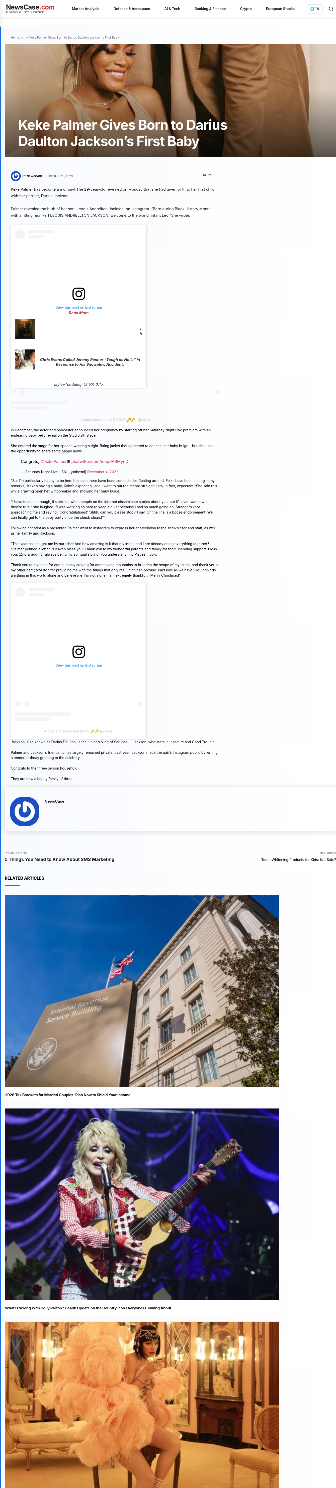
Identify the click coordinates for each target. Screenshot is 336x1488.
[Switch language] (315, 9)
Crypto (246, 9)
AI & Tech (172, 9)
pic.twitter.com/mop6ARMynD (99, 461)
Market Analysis (85, 9)
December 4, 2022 (102, 472)
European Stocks (280, 9)
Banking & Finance (210, 9)
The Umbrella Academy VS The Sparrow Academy (140, 331)
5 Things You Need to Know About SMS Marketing (59, 859)
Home (15, 37)
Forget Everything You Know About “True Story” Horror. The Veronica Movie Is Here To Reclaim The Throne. (76, 1267)
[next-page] (22, 1288)
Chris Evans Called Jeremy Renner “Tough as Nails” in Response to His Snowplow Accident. (90, 362)
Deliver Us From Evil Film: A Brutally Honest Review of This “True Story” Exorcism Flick (72, 1204)
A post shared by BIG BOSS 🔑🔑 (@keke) (115, 419)
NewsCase (35, 176)
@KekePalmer (53, 461)
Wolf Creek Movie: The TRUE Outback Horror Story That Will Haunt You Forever (72, 1235)
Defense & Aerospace (132, 9)
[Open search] (331, 9)
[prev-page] (14, 1288)
